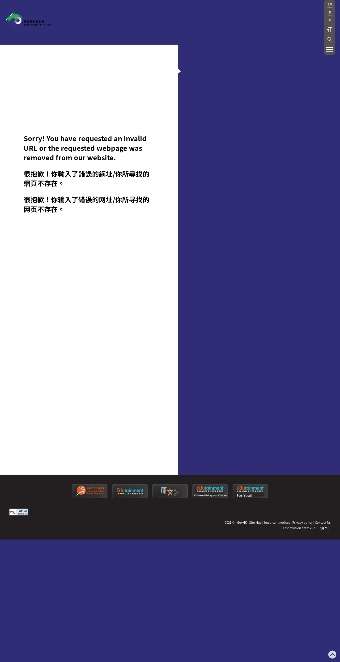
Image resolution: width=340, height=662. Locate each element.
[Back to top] (332, 655)
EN (330, 4)
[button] (329, 39)
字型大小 (329, 29)
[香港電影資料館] (28, 20)
